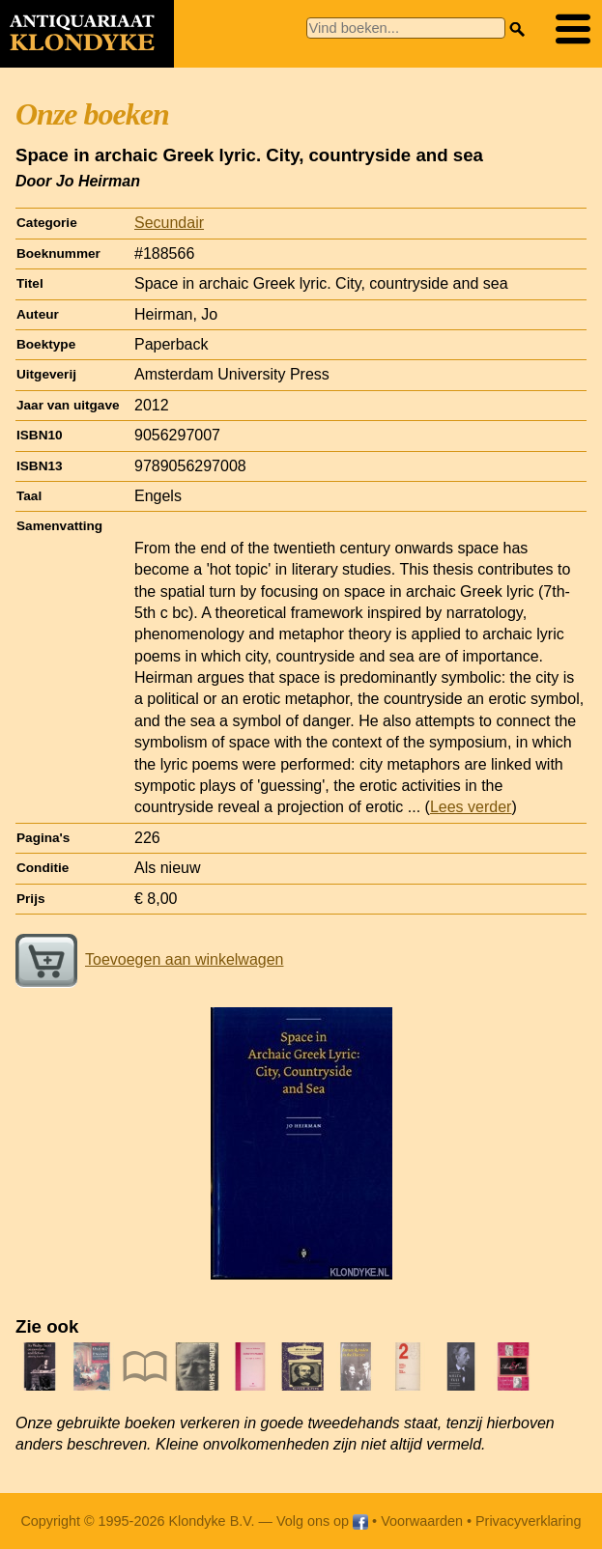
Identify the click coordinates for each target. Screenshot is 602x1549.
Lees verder (471, 807)
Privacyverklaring (528, 1521)
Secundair (169, 222)
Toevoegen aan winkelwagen (149, 959)
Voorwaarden (422, 1521)
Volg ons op (322, 1521)
